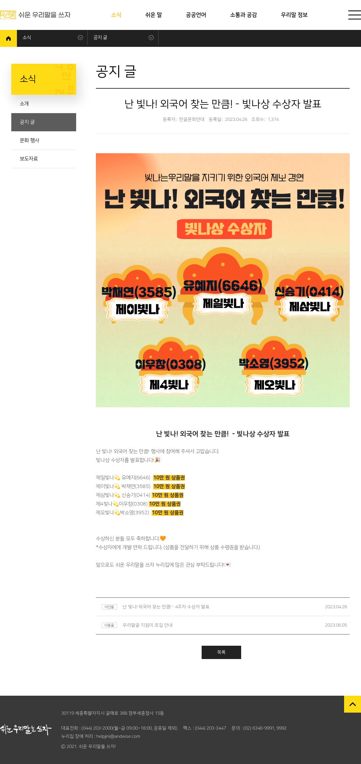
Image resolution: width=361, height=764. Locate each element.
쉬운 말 (153, 15)
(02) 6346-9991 (258, 728)
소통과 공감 (243, 15)
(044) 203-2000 (97, 728)
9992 (281, 728)
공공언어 (196, 15)
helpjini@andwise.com (118, 736)
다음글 (109, 625)
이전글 (109, 607)
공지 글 (100, 37)
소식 (116, 15)
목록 (221, 652)
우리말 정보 (294, 15)
